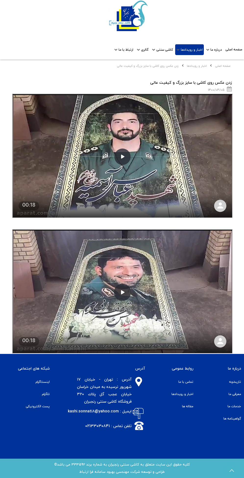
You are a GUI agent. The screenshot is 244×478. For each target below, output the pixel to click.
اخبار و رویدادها (197, 66)
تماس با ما (185, 382)
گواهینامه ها (232, 418)
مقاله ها (187, 406)
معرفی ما (235, 394)
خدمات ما (234, 406)
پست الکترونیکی (38, 406)
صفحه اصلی (223, 66)
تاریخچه (235, 382)
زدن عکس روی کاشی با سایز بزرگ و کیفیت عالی (191, 82)
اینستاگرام (43, 382)
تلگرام (46, 394)
